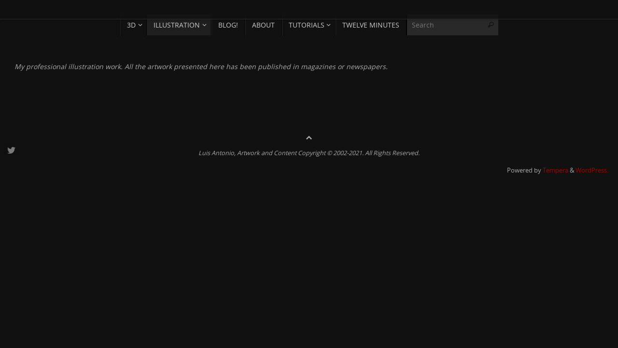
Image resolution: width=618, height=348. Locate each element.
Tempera (555, 170)
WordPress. (592, 170)
